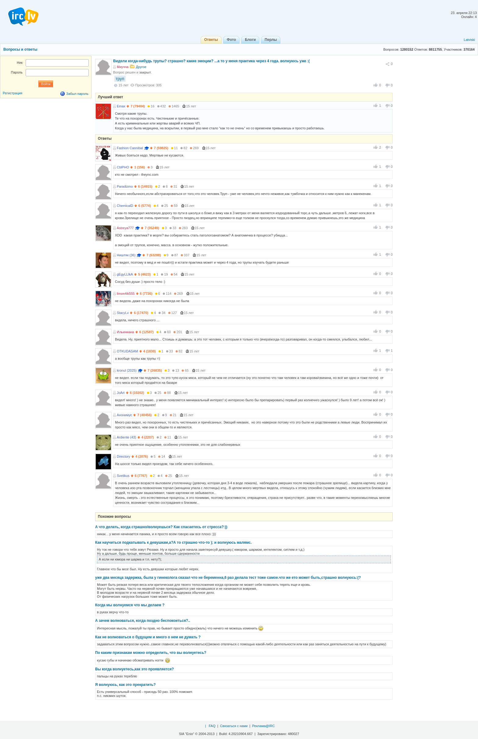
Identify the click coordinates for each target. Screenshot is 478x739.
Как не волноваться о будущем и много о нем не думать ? (148, 637)
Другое (141, 67)
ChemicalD (125, 205)
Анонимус (124, 415)
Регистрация (12, 93)
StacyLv (123, 313)
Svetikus (123, 476)
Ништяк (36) (126, 255)
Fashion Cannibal (130, 148)
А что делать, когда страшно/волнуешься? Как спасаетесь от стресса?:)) (161, 527)
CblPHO (123, 167)
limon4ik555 (126, 293)
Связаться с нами (234, 726)
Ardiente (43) (126, 437)
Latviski (469, 39)
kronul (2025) (127, 370)
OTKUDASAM (127, 351)
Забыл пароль (77, 94)
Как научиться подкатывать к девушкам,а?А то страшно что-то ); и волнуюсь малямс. (173, 542)
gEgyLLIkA (125, 274)
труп (120, 78)
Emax (121, 106)
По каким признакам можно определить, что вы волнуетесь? (150, 653)
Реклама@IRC (263, 726)
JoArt (121, 393)
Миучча (122, 67)
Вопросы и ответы (20, 49)
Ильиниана (125, 332)
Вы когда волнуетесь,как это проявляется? (134, 669)
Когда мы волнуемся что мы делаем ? (130, 605)
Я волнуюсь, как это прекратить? (125, 685)
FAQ (212, 726)
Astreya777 (125, 228)
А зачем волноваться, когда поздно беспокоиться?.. (142, 620)
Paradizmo (125, 186)
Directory (123, 456)
